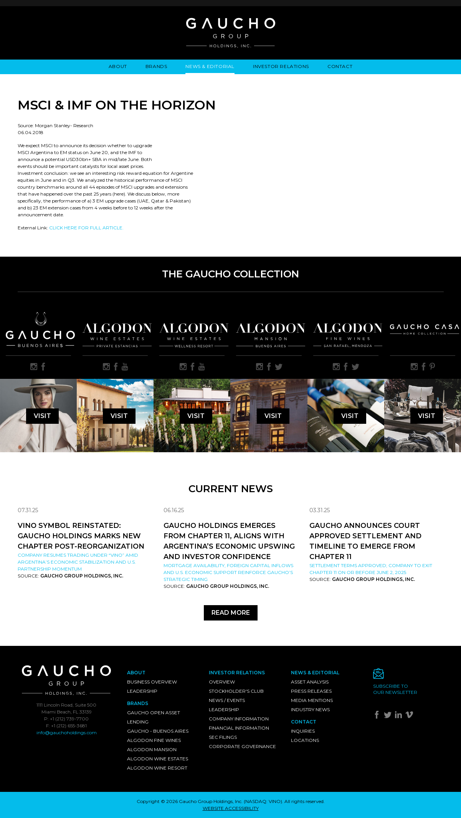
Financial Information (239, 728)
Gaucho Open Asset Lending (153, 717)
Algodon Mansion (152, 749)
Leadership (142, 691)
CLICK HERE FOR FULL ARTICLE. (86, 228)
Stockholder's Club (236, 691)
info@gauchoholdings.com (66, 732)
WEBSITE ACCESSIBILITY (231, 808)
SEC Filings (223, 737)
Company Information (239, 719)
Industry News (310, 709)
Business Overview (152, 682)
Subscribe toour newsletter (395, 689)
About (118, 66)
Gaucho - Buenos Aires (157, 731)
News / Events (227, 700)
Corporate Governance (242, 746)
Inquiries (303, 731)
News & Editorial (210, 66)
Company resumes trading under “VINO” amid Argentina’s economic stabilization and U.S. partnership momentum (78, 562)
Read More (230, 612)
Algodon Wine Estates (157, 759)
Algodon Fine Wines (154, 740)
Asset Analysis (310, 682)
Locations (305, 740)
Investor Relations (281, 66)
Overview (222, 682)
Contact (339, 66)
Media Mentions (312, 700)
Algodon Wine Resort (157, 768)
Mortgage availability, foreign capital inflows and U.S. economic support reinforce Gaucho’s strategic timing (228, 572)
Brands (156, 66)
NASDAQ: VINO (263, 801)
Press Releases (311, 691)
